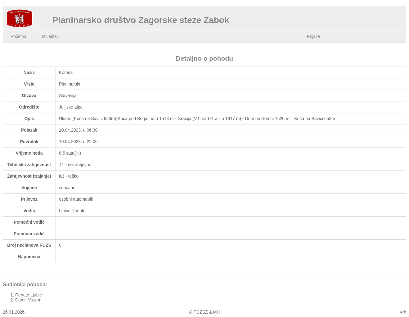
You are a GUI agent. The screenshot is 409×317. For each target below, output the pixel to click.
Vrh (403, 312)
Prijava (313, 36)
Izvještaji (50, 36)
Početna (18, 36)
